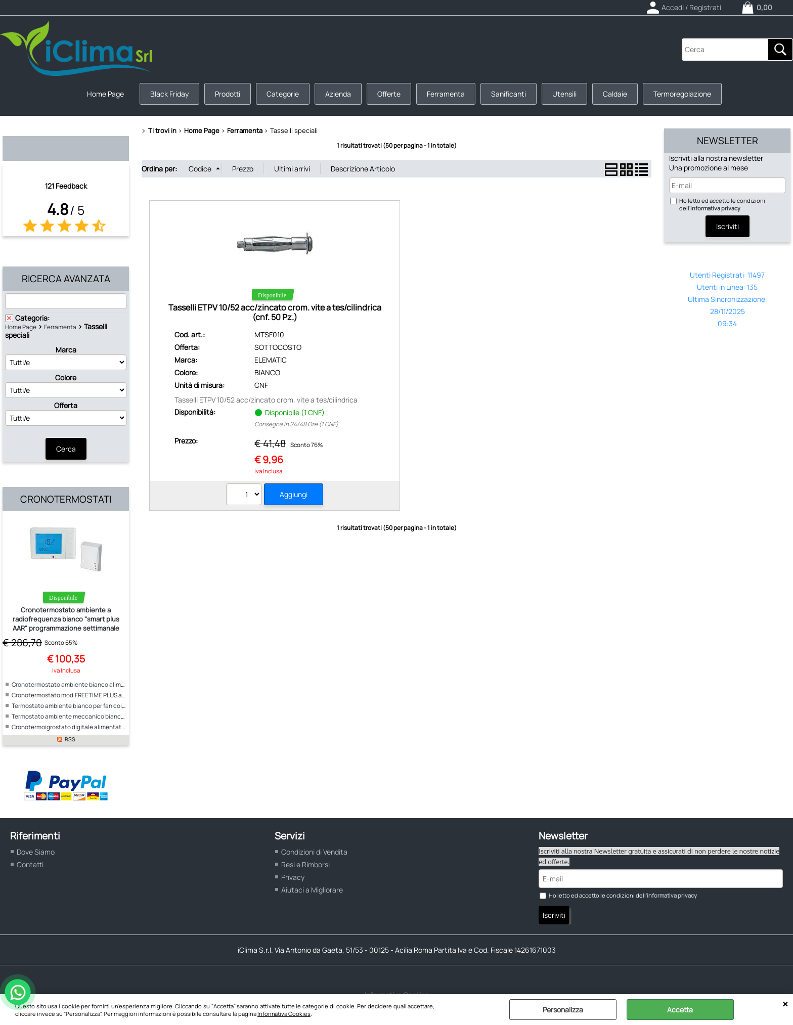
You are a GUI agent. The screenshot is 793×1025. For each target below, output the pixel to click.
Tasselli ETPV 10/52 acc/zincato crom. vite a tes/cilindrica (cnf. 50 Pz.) (274, 312)
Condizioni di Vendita (314, 852)
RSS (70, 739)
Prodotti (227, 94)
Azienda (338, 94)
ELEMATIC (270, 360)
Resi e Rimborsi (305, 864)
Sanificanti (508, 94)
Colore (65, 377)
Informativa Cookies (284, 1013)
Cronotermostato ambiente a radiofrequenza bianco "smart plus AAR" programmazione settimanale (66, 619)
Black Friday (169, 94)
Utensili (564, 94)
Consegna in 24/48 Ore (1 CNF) (296, 424)
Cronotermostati (65, 499)
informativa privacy (715, 208)
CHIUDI (785, 1004)
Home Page (105, 94)
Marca (66, 349)
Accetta (680, 1009)
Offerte (389, 94)
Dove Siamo (36, 852)
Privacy (292, 877)
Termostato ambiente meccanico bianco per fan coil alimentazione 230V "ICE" (119, 716)
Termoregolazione (682, 94)
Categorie (283, 94)
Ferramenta (446, 94)
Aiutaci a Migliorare (312, 890)
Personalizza (563, 1009)
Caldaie (615, 94)
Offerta (65, 405)
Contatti (30, 864)
